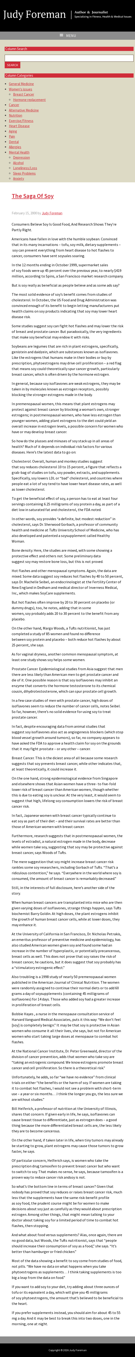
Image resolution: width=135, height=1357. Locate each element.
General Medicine (21, 84)
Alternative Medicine (24, 110)
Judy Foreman (67, 10)
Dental (14, 142)
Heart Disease (19, 126)
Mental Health (19, 152)
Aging (13, 131)
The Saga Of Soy (33, 196)
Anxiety (18, 178)
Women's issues (20, 89)
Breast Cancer (23, 94)
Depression (21, 157)
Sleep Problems (24, 173)
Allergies (15, 147)
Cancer (14, 105)
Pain (12, 136)
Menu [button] (71, 35)
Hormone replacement (29, 99)
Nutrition (15, 115)
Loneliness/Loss (25, 168)
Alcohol (18, 163)
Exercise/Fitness (21, 121)
